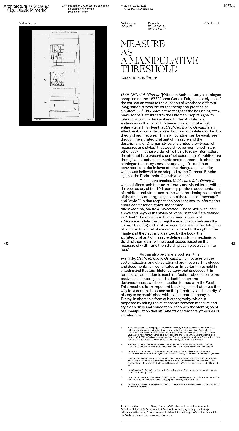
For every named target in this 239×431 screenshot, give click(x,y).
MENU (229, 5)
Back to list (213, 22)
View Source (29, 22)
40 (6, 243)
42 (233, 243)
